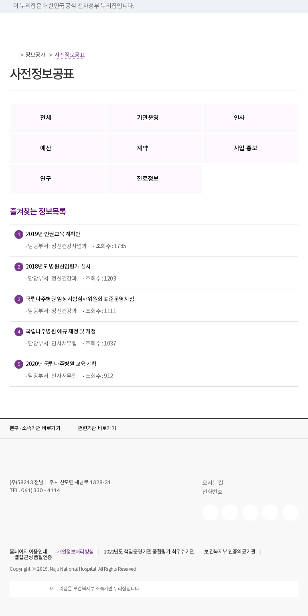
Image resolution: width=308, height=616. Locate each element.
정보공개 (35, 55)
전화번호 (215, 492)
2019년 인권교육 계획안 (53, 233)
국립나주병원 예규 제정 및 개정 (60, 331)
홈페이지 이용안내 (28, 552)
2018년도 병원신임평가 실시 (58, 266)
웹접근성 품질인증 (33, 558)
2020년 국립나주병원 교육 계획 (61, 363)
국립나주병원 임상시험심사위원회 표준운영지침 (80, 298)
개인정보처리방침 (75, 552)
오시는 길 (216, 483)
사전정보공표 (70, 55)
